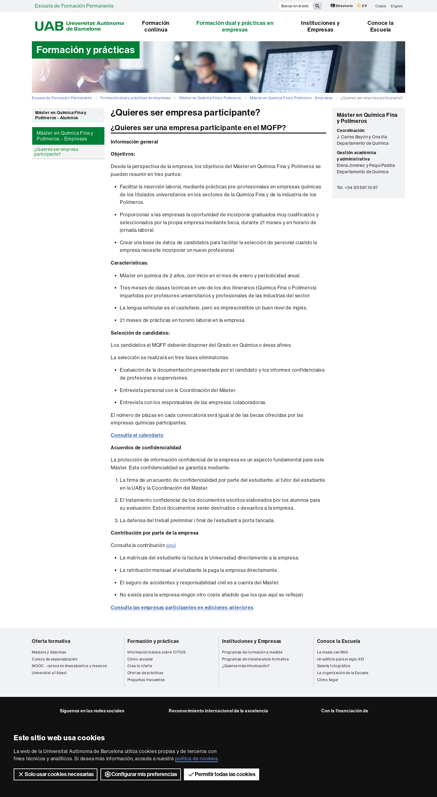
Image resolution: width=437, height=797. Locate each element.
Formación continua (156, 26)
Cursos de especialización (55, 659)
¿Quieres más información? (246, 666)
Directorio (342, 5)
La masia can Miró (333, 652)
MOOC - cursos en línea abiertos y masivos (69, 666)
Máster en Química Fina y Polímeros (210, 98)
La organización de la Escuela (342, 673)
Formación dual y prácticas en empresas (234, 26)
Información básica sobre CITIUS (156, 652)
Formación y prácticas (153, 641)
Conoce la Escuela (380, 26)
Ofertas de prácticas (145, 673)
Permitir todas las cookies (222, 774)
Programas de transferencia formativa (255, 659)
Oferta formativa (51, 641)
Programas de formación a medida (252, 652)
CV (362, 5)
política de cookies (196, 759)
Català (380, 6)
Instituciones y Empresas (320, 26)
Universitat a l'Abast (49, 673)
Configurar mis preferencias (140, 774)
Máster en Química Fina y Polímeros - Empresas (291, 98)
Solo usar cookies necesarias (55, 774)
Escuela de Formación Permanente (74, 6)
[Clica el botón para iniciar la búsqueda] (317, 6)
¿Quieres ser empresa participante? (56, 152)
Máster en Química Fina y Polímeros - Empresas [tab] (65, 136)
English (397, 6)
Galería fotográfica (333, 666)
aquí (171, 545)
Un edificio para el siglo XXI (340, 659)
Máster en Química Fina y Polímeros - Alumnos (68, 114)
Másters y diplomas (49, 652)
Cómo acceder (140, 659)
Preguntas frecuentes (146, 680)
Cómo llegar (328, 680)
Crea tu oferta (139, 666)
